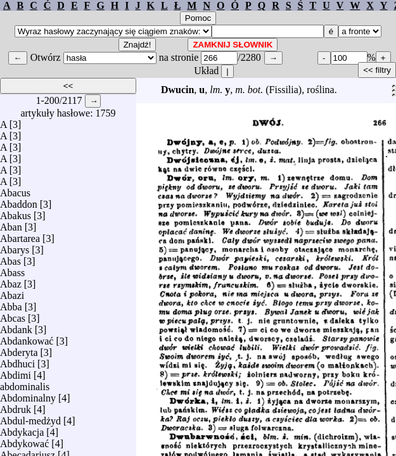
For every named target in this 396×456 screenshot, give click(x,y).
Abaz (11, 281)
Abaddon (18, 201)
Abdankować (26, 337)
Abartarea (20, 235)
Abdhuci (17, 360)
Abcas (12, 315)
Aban (11, 223)
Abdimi (15, 372)
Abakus (15, 212)
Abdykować (24, 440)
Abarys (14, 246)
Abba (11, 303)
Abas (10, 258)
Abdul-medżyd (30, 417)
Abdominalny (28, 395)
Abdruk (15, 406)
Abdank (16, 326)
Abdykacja (22, 429)
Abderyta (19, 349)
